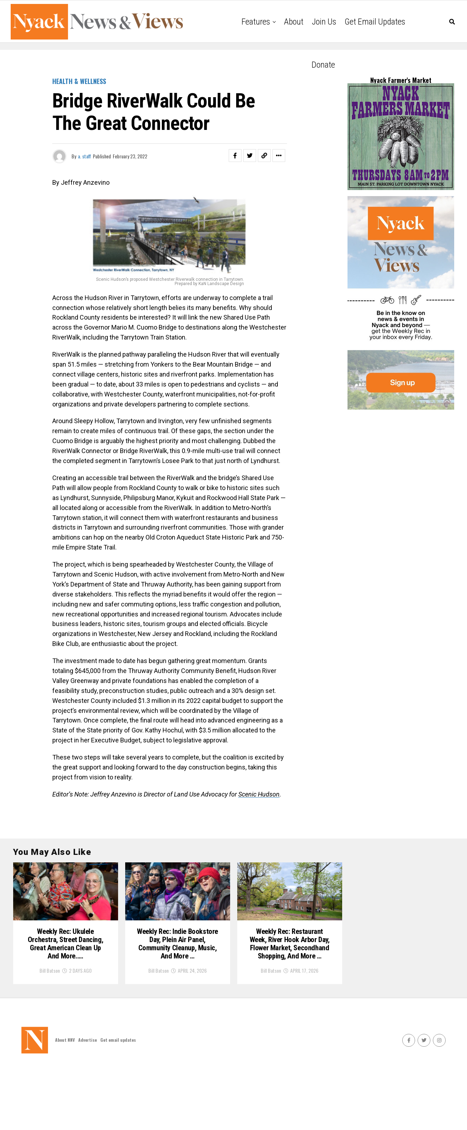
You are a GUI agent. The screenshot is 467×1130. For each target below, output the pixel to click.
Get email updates (375, 22)
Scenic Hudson (259, 794)
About (293, 22)
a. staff (84, 156)
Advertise (87, 1102)
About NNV (65, 1102)
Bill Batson (49, 1023)
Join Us (324, 22)
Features (256, 22)
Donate (323, 65)
